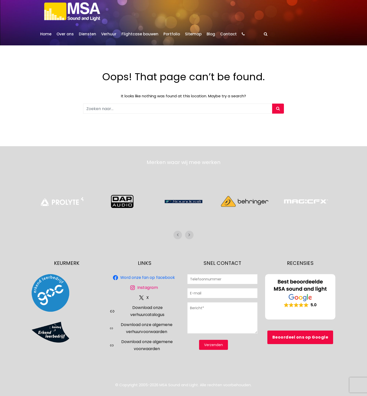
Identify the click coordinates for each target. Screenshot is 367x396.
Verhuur (108, 34)
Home (45, 34)
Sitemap (193, 34)
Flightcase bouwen (139, 34)
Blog (211, 34)
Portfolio (171, 34)
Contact (228, 34)
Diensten (87, 34)
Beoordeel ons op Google (300, 337)
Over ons (65, 34)
